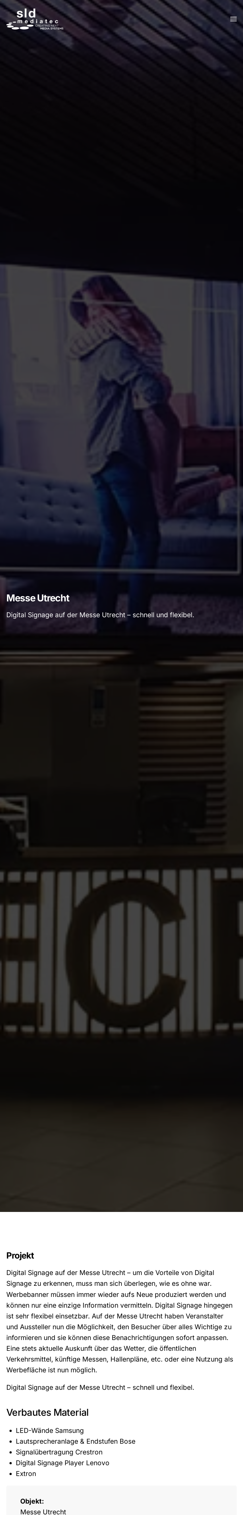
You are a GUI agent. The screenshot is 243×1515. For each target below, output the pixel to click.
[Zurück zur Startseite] (34, 19)
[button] (233, 19)
